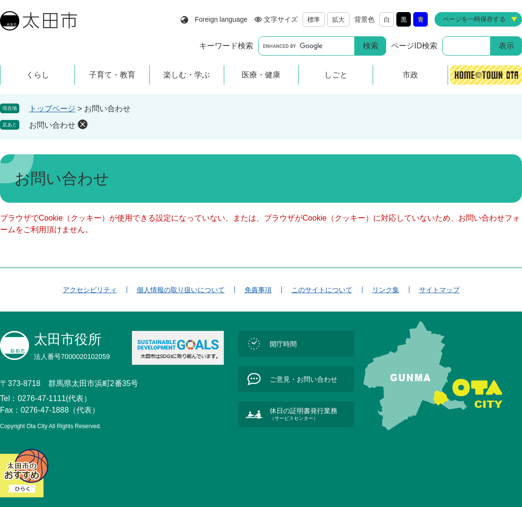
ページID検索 (414, 46)
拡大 (338, 19)
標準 (313, 19)
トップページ (52, 108)
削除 (82, 124)
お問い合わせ (52, 125)
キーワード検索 (226, 46)
